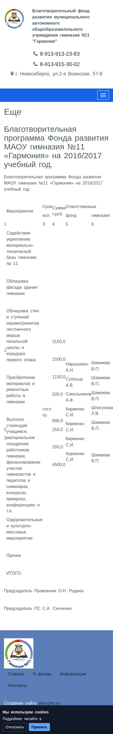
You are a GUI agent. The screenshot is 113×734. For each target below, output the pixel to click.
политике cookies (58, 719)
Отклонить (15, 727)
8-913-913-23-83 (60, 54)
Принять (39, 727)
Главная (16, 674)
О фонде (42, 674)
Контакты (18, 685)
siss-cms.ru (49, 703)
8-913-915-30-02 (60, 64)
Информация (73, 674)
